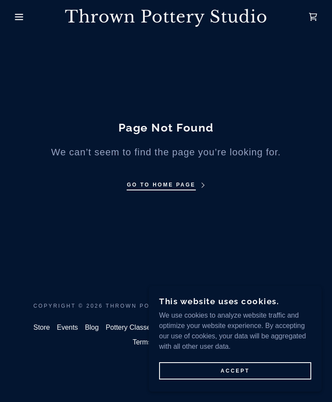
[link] (166, 20)
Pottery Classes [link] (129, 327)
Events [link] (67, 327)
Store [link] (41, 327)
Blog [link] (92, 327)
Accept (234, 371)
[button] (16, 17)
